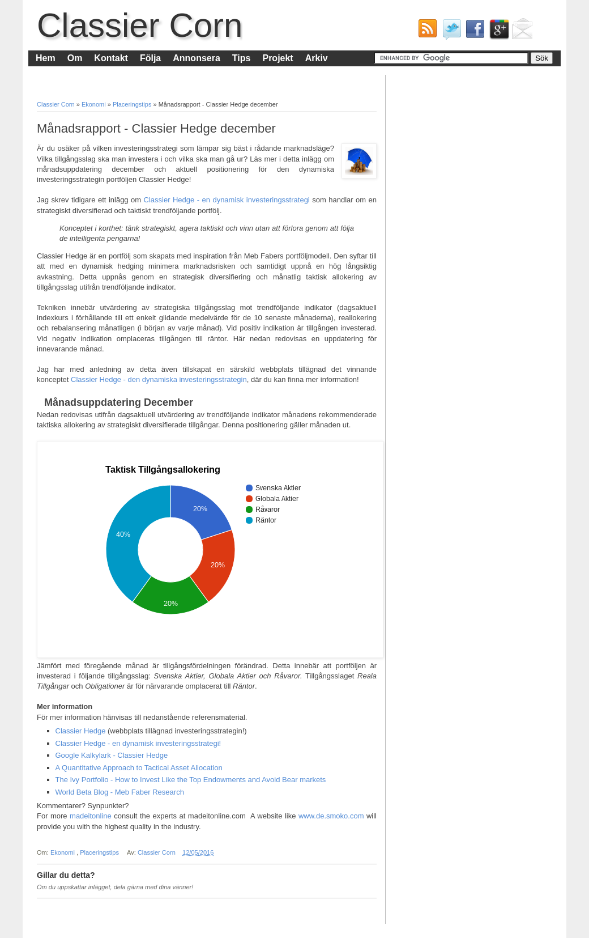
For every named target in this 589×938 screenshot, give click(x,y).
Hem (46, 58)
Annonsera (196, 58)
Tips (241, 58)
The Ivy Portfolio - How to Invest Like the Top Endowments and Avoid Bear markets (191, 779)
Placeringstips (133, 104)
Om (75, 58)
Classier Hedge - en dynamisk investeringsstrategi (227, 200)
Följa (150, 58)
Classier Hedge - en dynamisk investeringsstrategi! (138, 743)
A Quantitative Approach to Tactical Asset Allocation (139, 767)
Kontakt (111, 58)
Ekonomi (95, 104)
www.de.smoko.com (331, 816)
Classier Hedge (81, 731)
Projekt (277, 58)
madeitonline (91, 816)
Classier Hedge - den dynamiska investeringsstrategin (159, 379)
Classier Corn (139, 25)
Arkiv (316, 58)
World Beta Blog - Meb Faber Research (120, 792)
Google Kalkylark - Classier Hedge (112, 755)
